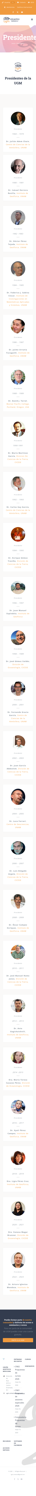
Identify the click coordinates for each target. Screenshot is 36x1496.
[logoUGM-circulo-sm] (18, 63)
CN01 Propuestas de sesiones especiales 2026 (18, 1398)
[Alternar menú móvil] (32, 19)
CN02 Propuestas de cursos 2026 (18, 1372)
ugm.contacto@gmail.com (8, 1393)
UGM (11, 1471)
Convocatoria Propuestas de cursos (18, 1422)
